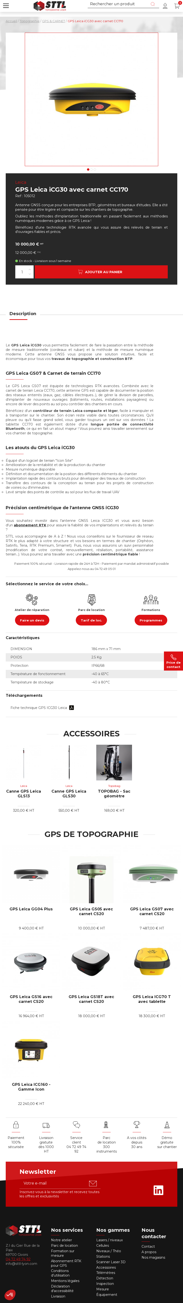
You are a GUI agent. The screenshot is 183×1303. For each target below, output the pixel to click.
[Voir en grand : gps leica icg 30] (91, 99)
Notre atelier (61, 1240)
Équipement (107, 1295)
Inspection (105, 1284)
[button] (6, 6)
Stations (103, 1256)
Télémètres (105, 1273)
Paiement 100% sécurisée (16, 1142)
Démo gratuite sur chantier (167, 1142)
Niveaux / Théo (108, 1251)
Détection (105, 1278)
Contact (148, 1246)
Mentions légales (65, 1281)
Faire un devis (32, 620)
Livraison (58, 1296)
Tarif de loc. (91, 620)
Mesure (102, 1289)
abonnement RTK (30, 525)
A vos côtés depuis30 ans (136, 1142)
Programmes (151, 620)
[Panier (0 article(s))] (177, 6)
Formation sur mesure (62, 1253)
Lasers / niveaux (109, 1240)
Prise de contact (173, 661)
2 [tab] (91, 169)
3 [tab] (95, 169)
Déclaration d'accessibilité (62, 1288)
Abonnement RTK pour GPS (66, 1263)
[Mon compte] (165, 6)
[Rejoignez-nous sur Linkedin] (158, 1190)
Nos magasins (153, 1257)
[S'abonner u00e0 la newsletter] (93, 1183)
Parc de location (64, 1245)
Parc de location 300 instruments (107, 1145)
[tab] (23, 316)
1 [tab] (88, 169)
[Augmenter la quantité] (30, 269)
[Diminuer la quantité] (30, 274)
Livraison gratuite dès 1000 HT (46, 1145)
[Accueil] (50, 5)
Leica (20, 182)
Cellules (102, 1245)
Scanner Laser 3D (111, 1262)
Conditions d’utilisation (60, 1273)
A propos (149, 1252)
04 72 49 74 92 (76, 1149)
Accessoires (106, 1267)
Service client (76, 1140)
